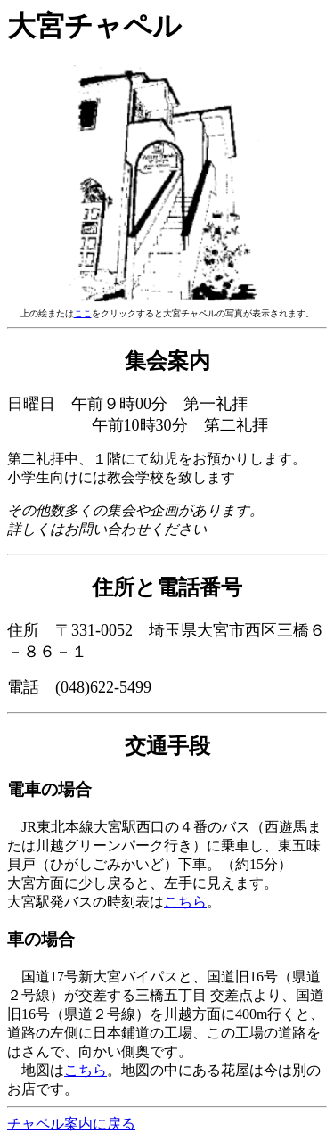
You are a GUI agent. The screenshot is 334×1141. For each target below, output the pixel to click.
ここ (83, 313)
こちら (185, 901)
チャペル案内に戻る (71, 1123)
